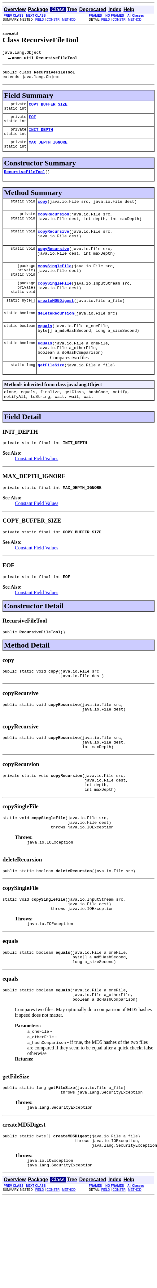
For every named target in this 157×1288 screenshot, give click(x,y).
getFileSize (51, 390)
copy (42, 209)
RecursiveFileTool (24, 179)
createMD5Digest (56, 319)
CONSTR (52, 19)
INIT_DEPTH (41, 135)
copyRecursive (53, 242)
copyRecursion (53, 223)
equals (45, 346)
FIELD (39, 19)
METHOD (69, 19)
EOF (32, 121)
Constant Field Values (36, 486)
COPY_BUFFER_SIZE (48, 107)
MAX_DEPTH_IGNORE (48, 148)
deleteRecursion (56, 332)
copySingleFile (55, 280)
